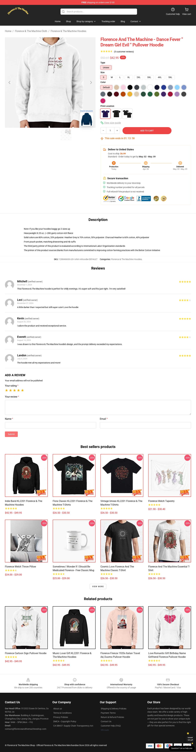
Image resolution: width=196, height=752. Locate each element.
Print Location (107, 106)
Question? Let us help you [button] (181, 748)
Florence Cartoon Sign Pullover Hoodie (25, 653)
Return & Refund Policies (112, 717)
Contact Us (106, 721)
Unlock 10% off (190, 739)
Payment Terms (108, 713)
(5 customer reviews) (124, 51)
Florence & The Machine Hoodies (68, 31)
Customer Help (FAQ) (111, 725)
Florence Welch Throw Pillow (20, 566)
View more (98, 586)
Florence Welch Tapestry (161, 501)
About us (57, 708)
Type (102, 62)
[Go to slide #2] (50, 135)
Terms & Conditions (62, 713)
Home (8, 31)
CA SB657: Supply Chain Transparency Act (73, 725)
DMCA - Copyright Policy (64, 721)
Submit (11, 434)
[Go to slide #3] (66, 135)
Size (102, 72)
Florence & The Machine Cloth (31, 31)
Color (103, 82)
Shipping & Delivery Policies (113, 708)
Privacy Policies (60, 717)
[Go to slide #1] (34, 135)
